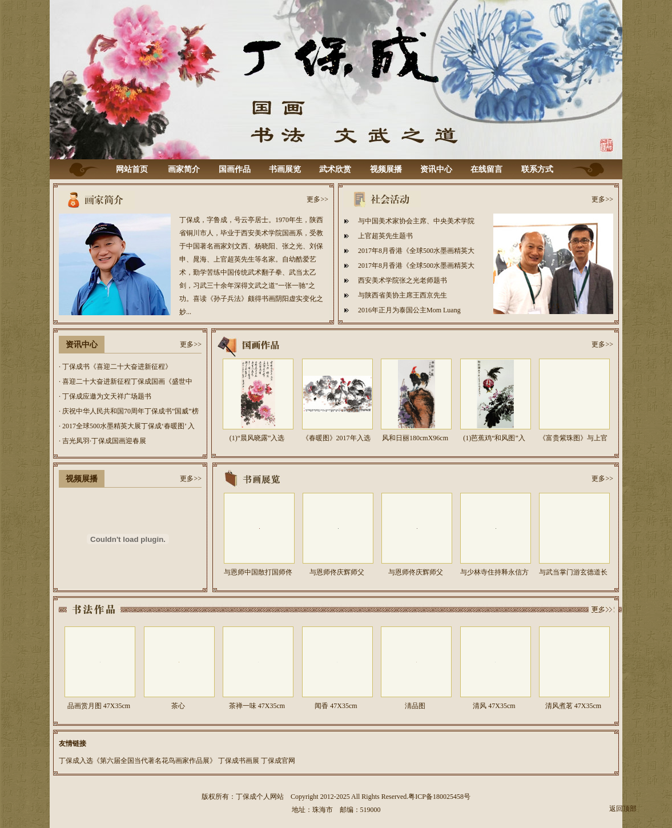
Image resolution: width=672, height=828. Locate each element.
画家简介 (184, 169)
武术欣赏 (335, 169)
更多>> (317, 199)
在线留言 (486, 169)
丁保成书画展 (238, 761)
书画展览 (285, 169)
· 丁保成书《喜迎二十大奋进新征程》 (115, 367)
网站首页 (132, 169)
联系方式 (537, 169)
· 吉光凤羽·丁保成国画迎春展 (102, 441)
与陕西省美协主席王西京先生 (402, 295)
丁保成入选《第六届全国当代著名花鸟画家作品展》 (137, 761)
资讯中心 (436, 169)
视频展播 (386, 169)
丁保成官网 (278, 761)
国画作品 (235, 169)
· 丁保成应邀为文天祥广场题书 (105, 396)
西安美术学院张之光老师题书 (402, 280)
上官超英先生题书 (385, 236)
